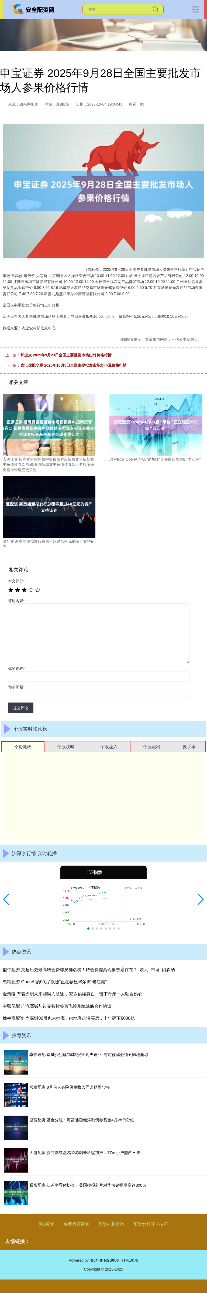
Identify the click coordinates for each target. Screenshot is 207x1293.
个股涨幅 (23, 747)
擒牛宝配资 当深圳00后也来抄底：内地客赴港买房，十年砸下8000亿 (69, 1018)
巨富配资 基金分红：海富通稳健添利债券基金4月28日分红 (81, 1120)
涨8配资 (46, 1224)
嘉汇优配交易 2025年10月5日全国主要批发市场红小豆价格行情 (73, 365)
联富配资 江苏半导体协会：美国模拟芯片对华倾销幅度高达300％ (87, 1185)
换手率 (189, 746)
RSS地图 (111, 1260)
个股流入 (109, 746)
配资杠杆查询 (111, 1224)
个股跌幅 (65, 746)
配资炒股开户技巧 (150, 1224)
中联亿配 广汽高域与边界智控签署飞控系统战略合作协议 (57, 1006)
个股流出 (151, 746)
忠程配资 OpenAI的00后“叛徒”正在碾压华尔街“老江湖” (55, 982)
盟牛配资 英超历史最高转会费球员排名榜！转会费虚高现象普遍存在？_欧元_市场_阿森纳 (89, 969)
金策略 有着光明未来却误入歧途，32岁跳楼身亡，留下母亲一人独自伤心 (72, 994)
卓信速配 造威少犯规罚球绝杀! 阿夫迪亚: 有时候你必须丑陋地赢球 (88, 1054)
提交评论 (20, 708)
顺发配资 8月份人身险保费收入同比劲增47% (69, 1087)
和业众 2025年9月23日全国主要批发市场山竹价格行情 (66, 355)
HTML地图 (129, 1260)
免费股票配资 (76, 1224)
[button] (6, 899)
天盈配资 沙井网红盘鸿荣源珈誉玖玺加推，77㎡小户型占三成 (84, 1152)
